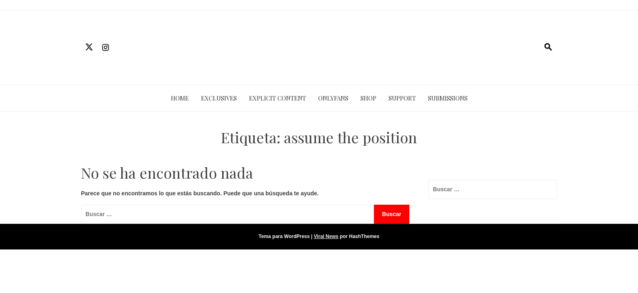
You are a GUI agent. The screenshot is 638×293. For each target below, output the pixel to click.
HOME (180, 98)
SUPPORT (402, 98)
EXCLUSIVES (219, 98)
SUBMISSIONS (448, 98)
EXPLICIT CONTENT (277, 98)
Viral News (326, 236)
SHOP (368, 98)
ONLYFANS (333, 98)
